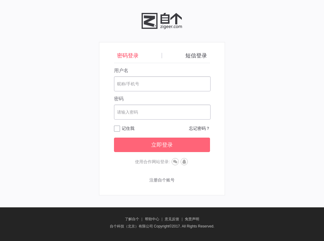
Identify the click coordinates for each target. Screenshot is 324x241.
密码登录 (128, 55)
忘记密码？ (199, 128)
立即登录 (162, 145)
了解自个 (132, 219)
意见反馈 (172, 219)
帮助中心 (152, 219)
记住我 (128, 128)
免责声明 (192, 219)
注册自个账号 (162, 180)
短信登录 (196, 55)
